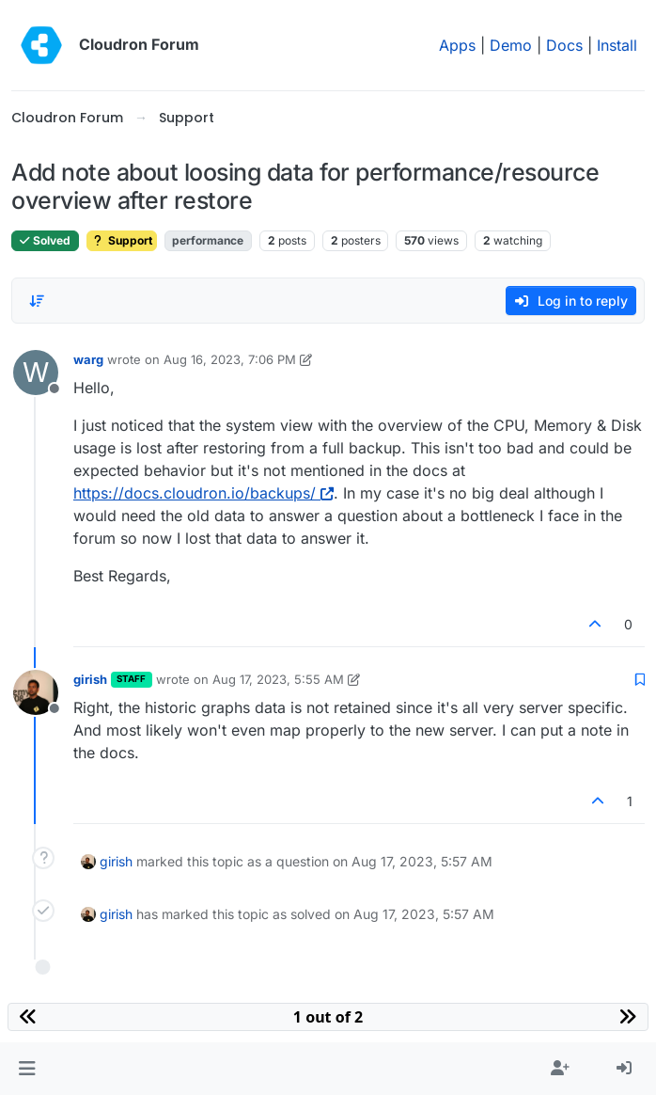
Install (617, 45)
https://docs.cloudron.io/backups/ (203, 493)
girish (90, 679)
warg (88, 359)
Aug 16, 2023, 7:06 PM (230, 359)
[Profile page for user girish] (35, 692)
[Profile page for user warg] (35, 372)
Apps (457, 45)
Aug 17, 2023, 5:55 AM (278, 679)
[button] (27, 1068)
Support (121, 240)
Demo (511, 45)
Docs (564, 45)
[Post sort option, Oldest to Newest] (37, 301)
